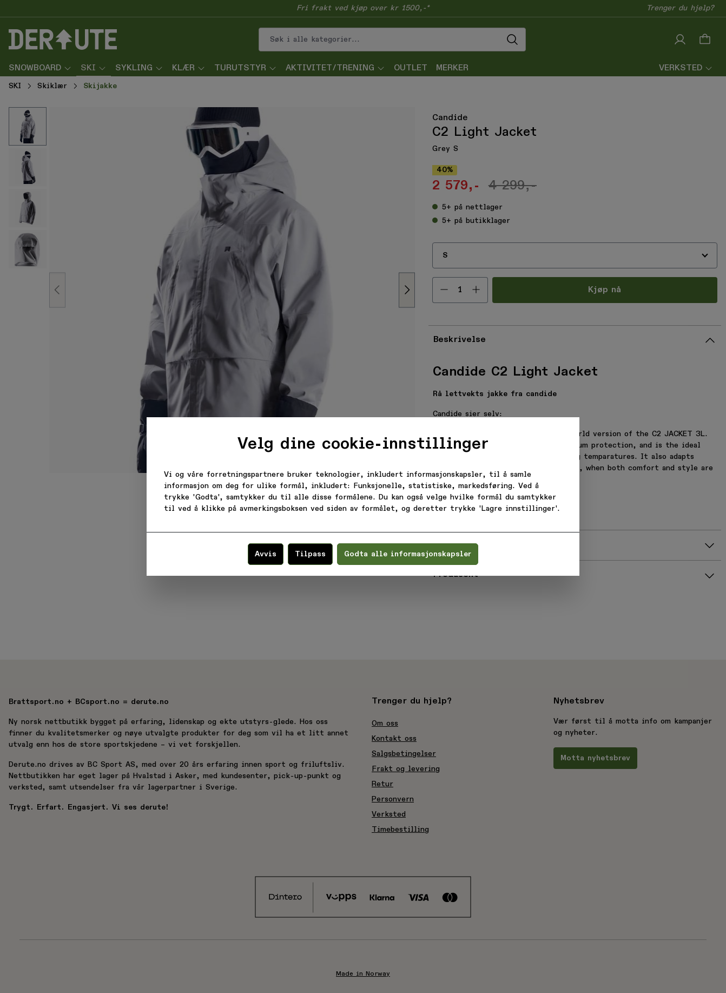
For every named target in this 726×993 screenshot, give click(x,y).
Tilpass (310, 554)
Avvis (265, 554)
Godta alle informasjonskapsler (407, 554)
